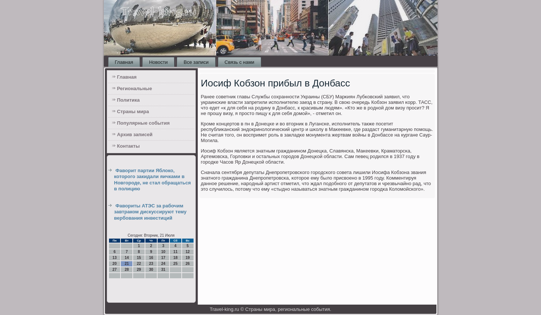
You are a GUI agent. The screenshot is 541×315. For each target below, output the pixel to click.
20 (114, 264)
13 (114, 258)
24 (163, 264)
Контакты (128, 146)
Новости (158, 62)
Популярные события (143, 123)
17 (163, 258)
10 (163, 252)
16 (151, 258)
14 (127, 258)
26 (187, 264)
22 (139, 264)
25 (176, 264)
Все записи (196, 62)
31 (163, 270)
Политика (128, 100)
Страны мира (133, 111)
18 (176, 258)
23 (151, 264)
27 (114, 270)
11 (176, 252)
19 (187, 258)
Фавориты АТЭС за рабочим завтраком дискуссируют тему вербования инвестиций (150, 212)
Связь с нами (239, 62)
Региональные (134, 88)
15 (139, 258)
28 (127, 270)
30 (151, 270)
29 (139, 270)
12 (187, 252)
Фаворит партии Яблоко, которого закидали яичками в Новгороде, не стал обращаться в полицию (152, 179)
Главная (124, 62)
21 (127, 264)
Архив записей (135, 134)
